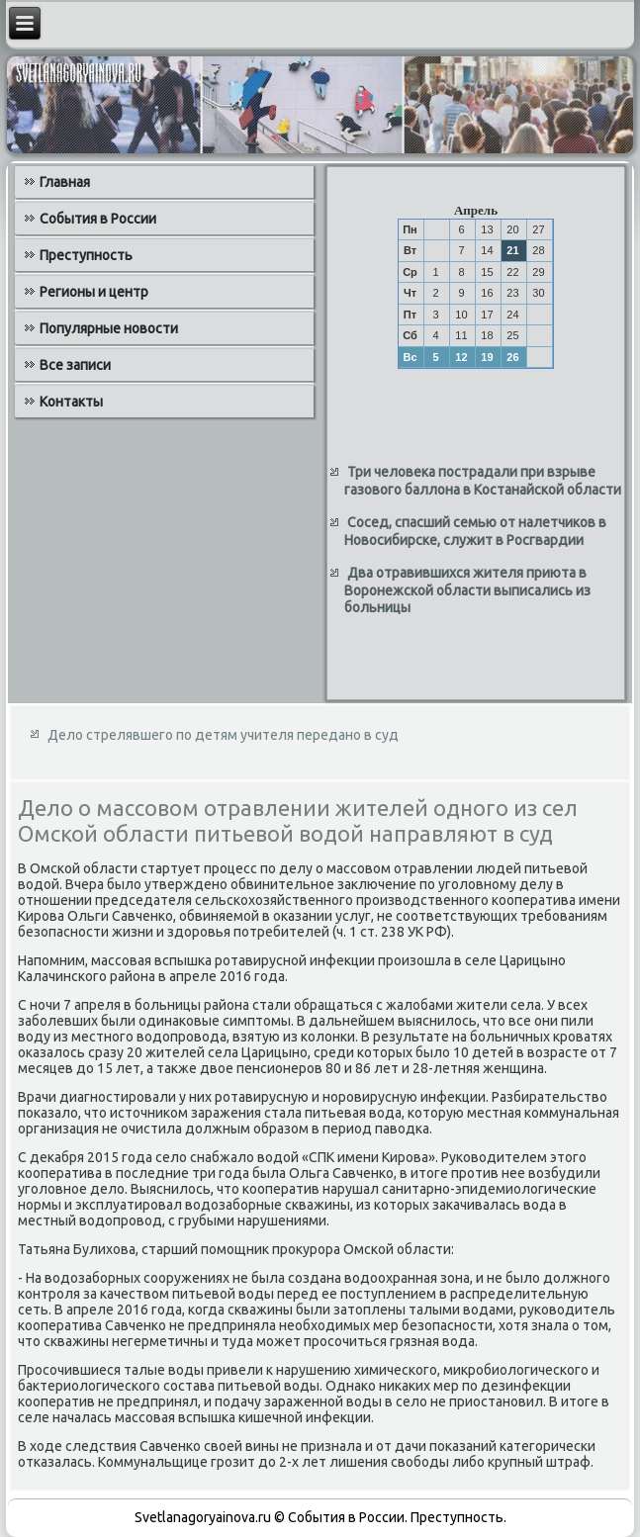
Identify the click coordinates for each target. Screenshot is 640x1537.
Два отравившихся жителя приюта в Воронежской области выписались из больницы (467, 590)
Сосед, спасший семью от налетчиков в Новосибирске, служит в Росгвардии (475, 531)
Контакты (71, 401)
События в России (98, 218)
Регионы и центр (94, 292)
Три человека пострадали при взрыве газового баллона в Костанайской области (482, 480)
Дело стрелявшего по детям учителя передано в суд (223, 735)
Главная (65, 182)
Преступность (86, 255)
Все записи (75, 365)
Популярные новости (109, 328)
